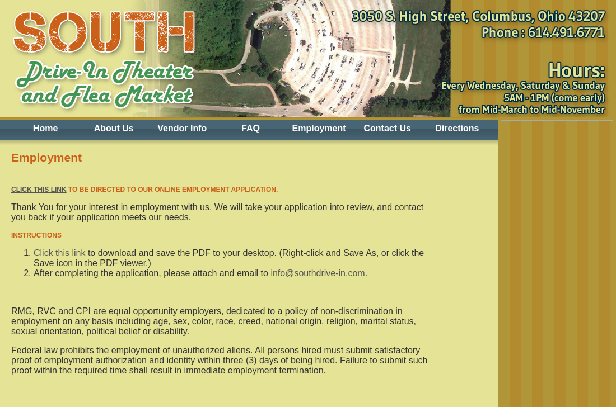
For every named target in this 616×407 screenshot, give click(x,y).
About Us (114, 128)
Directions (457, 128)
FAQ (250, 128)
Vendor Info (182, 128)
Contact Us (386, 128)
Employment (319, 128)
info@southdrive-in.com (317, 273)
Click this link (39, 189)
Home (45, 128)
